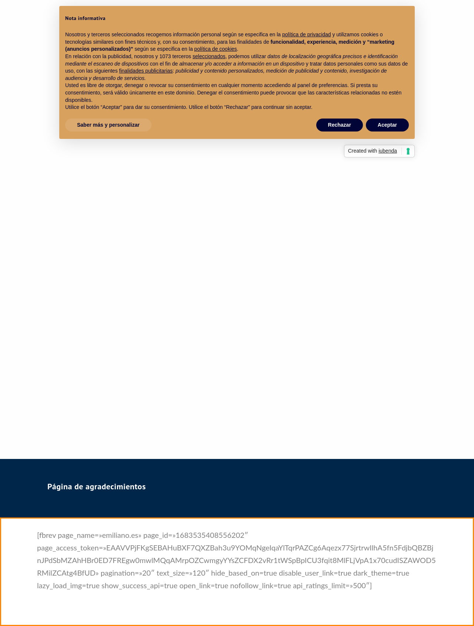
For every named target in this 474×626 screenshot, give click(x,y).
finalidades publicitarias (146, 71)
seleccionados (209, 56)
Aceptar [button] (387, 125)
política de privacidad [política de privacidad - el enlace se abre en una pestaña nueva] (306, 34)
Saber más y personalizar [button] (108, 125)
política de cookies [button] (215, 49)
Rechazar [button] (339, 125)
